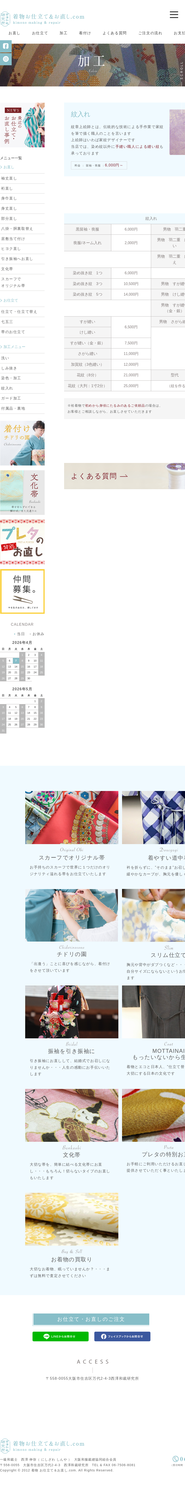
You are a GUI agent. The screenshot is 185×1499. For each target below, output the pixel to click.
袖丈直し (9, 197)
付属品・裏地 (13, 427)
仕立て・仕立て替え (19, 331)
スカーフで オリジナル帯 (13, 301)
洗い (5, 377)
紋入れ (7, 407)
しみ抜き (9, 387)
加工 (64, 33)
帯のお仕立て (13, 351)
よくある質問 (115, 33)
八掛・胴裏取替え (17, 247)
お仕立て (40, 33)
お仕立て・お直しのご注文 (91, 1338)
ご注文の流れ (150, 33)
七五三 (7, 341)
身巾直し (9, 217)
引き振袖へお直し (17, 278)
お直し (14, 33)
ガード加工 (11, 417)
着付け (85, 33)
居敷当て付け (13, 258)
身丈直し (9, 227)
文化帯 (7, 288)
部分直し (9, 237)
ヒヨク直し (11, 268)
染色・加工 (11, 397)
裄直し (7, 207)
